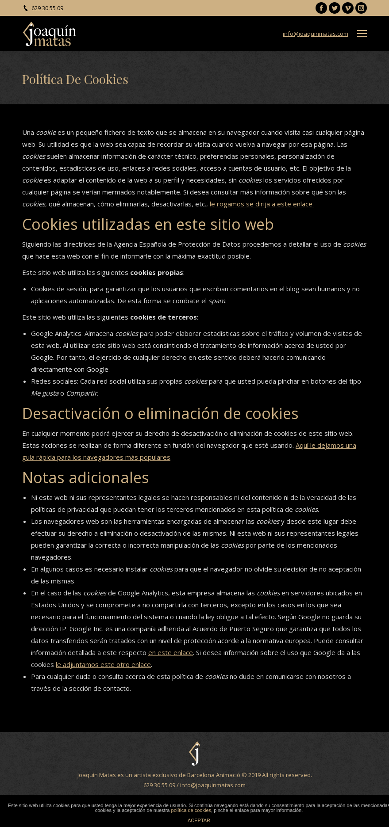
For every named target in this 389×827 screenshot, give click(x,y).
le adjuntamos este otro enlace (103, 664)
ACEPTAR (199, 820)
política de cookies (191, 810)
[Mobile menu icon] (362, 33)
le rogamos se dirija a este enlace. (262, 203)
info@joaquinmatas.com (315, 34)
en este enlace (170, 652)
